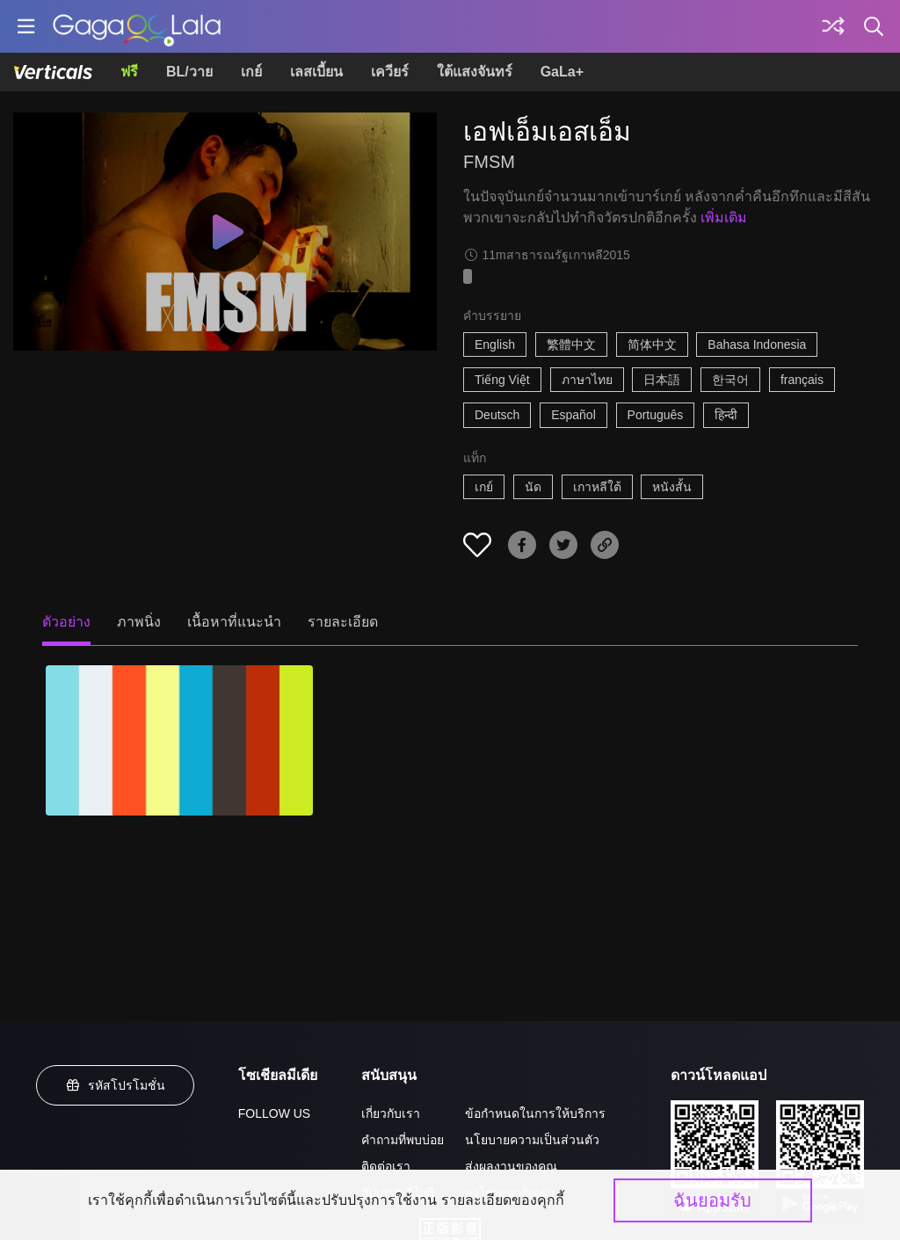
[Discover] (833, 26)
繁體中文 (571, 344)
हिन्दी (726, 415)
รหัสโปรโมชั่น (115, 1085)
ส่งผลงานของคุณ (511, 1166)
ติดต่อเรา (385, 1166)
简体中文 (652, 344)
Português (656, 415)
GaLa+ (562, 71)
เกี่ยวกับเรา (390, 1113)
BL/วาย (189, 71)
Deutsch (497, 415)
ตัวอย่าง (66, 621)
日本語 (661, 380)
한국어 (730, 380)
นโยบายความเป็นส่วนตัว (532, 1140)
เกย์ (251, 71)
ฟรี (129, 71)
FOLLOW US (274, 1113)
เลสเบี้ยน (316, 71)
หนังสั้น (672, 487)
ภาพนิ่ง (139, 621)
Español (573, 415)
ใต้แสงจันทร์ (474, 71)
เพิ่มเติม (723, 217)
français (802, 380)
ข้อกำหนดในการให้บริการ (535, 1113)
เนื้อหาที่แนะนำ (234, 621)
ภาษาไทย (587, 380)
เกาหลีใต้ (597, 487)
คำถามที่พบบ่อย (402, 1140)
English (495, 344)
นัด (533, 487)
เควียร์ (390, 71)
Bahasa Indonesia (757, 344)
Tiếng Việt (502, 380)
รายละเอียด (343, 621)
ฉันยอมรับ (712, 1200)
